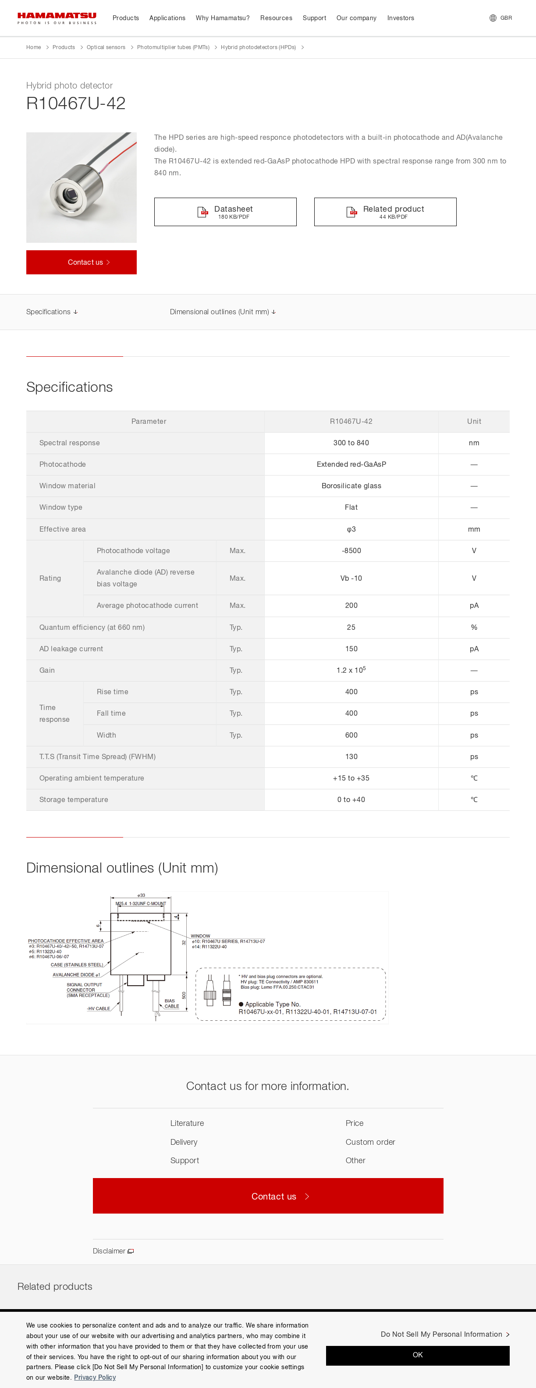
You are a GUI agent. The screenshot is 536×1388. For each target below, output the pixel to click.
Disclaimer (109, 1251)
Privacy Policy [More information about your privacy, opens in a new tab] (95, 1378)
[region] (268, 1350)
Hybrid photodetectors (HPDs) (258, 47)
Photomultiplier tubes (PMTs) (173, 47)
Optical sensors (106, 47)
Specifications (48, 312)
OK (418, 1355)
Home (33, 47)
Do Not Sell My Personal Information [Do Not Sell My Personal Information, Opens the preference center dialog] (441, 1334)
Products (64, 47)
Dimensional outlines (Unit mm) (219, 312)
